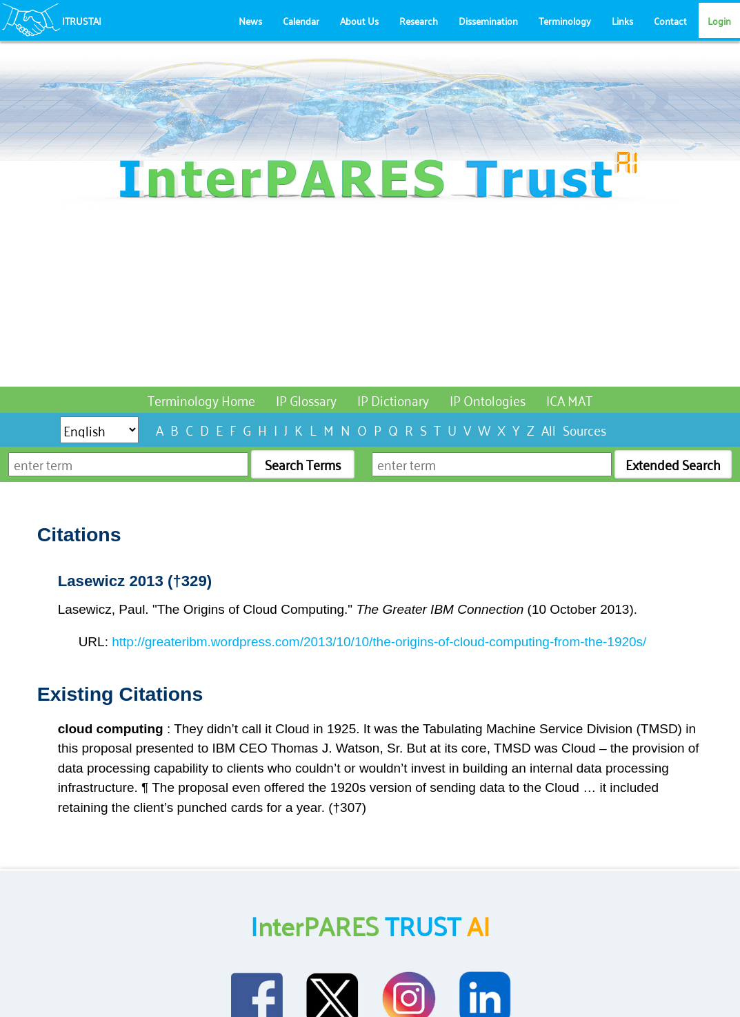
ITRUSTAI (81, 20)
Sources (584, 429)
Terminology (565, 20)
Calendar (301, 20)
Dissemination (488, 20)
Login (719, 20)
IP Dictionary (393, 399)
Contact (670, 20)
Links (622, 20)
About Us (359, 20)
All (548, 429)
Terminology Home (201, 399)
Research (418, 20)
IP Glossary (306, 399)
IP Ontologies (488, 399)
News (250, 20)
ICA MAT (569, 399)
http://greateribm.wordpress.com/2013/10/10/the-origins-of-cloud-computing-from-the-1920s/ (379, 642)
